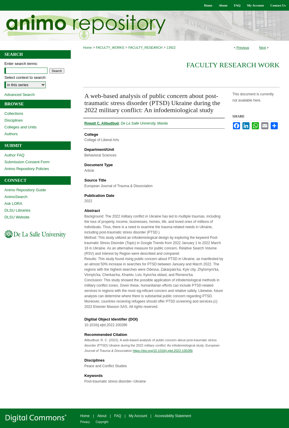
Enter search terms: (21, 63)
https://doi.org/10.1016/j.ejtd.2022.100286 (163, 350)
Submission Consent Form (27, 162)
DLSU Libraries (17, 210)
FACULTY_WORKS (110, 47)
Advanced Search (19, 94)
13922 (171, 47)
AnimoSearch (15, 197)
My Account (138, 416)
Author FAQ (14, 155)
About (101, 416)
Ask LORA (13, 203)
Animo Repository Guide (25, 190)
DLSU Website (16, 217)
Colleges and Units (20, 127)
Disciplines (13, 120)
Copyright (102, 422)
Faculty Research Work (233, 65)
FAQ (117, 416)
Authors (11, 134)
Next (262, 47)
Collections (13, 113)
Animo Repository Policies (26, 168)
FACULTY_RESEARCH (145, 47)
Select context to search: (25, 77)
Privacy (85, 422)
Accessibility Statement (173, 416)
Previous (243, 47)
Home (87, 47)
